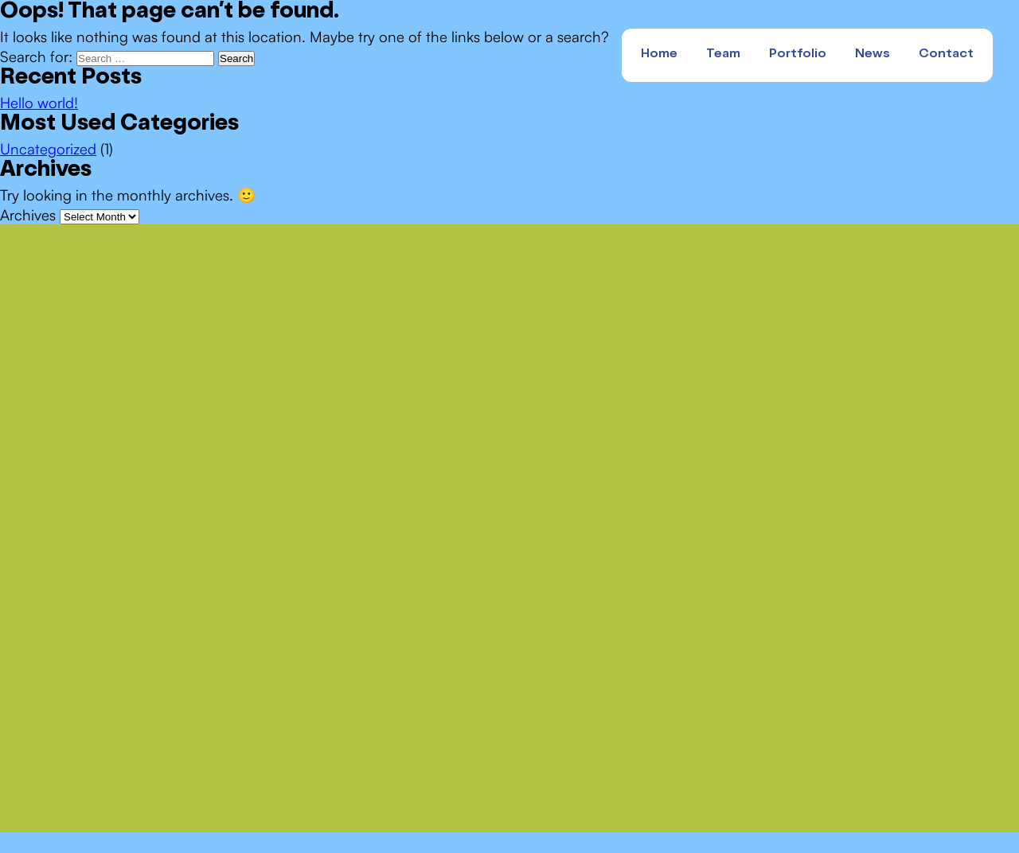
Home (659, 55)
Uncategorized (48, 148)
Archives (28, 214)
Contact (946, 55)
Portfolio (797, 55)
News (872, 55)
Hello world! (39, 102)
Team (723, 55)
